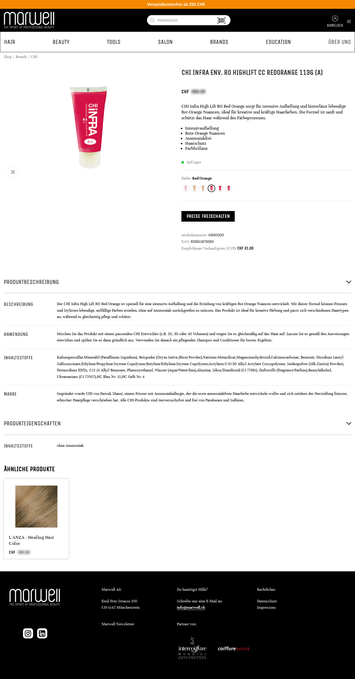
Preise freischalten (208, 216)
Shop (8, 56)
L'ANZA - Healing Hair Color (31, 540)
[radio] (186, 188)
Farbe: (186, 178)
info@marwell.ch (191, 607)
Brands (21, 56)
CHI (34, 56)
